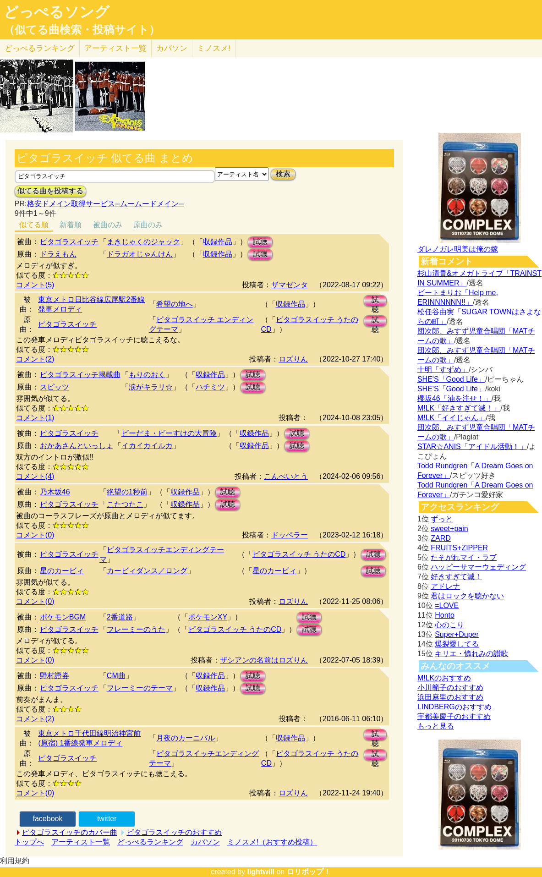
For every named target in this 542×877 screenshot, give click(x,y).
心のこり (449, 625)
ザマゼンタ (289, 285)
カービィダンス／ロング (147, 571)
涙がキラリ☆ (151, 387)
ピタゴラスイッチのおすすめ (174, 832)
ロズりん (293, 359)
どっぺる (40, 48)
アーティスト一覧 (80, 842)
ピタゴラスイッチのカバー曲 (69, 832)
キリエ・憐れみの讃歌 (471, 654)
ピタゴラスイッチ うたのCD (299, 554)
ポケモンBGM (63, 617)
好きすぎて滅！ (456, 577)
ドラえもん (58, 254)
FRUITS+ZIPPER (459, 548)
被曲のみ (107, 225)
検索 (283, 174)
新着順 (71, 225)
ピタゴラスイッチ (69, 242)
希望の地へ (174, 304)
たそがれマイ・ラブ (464, 557)
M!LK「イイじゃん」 (451, 418)
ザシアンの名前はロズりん (264, 660)
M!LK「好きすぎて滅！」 (458, 408)
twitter (107, 818)
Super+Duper (457, 634)
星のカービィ (62, 571)
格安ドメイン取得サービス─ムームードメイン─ (105, 204)
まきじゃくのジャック (143, 242)
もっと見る (435, 726)
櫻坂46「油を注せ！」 (454, 398)
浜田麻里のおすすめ (450, 697)
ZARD (441, 538)
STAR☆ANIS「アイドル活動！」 (472, 446)
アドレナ (445, 586)
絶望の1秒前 (127, 492)
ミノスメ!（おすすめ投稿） (272, 842)
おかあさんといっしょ (76, 445)
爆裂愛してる (457, 644)
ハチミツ (210, 387)
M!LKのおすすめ (444, 678)
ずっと (442, 519)
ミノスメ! (213, 48)
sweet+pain (449, 528)
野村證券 (54, 676)
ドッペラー (289, 535)
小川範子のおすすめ (450, 687)
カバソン (171, 48)
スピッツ (54, 387)
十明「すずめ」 (443, 369)
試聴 (260, 242)
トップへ (29, 842)
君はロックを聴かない (467, 596)
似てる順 (34, 225)
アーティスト (115, 48)
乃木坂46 (55, 492)
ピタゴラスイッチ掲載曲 (80, 374)
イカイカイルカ (147, 445)
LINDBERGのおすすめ (454, 707)
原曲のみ (148, 225)
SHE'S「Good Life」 (451, 379)
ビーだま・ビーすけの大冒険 (169, 433)
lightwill (260, 872)
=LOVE (447, 605)
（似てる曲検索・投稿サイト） (82, 30)
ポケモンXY (207, 617)
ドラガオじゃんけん (140, 254)
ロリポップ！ (309, 872)
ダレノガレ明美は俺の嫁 (457, 249)
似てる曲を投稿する (50, 191)
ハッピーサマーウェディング (478, 567)
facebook (48, 818)
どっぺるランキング (150, 842)
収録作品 (217, 242)
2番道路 (120, 617)
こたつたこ (125, 504)
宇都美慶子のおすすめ (454, 716)
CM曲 (116, 676)
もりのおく (147, 374)
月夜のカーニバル (185, 738)
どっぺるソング (56, 12)
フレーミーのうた (136, 629)
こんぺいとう (286, 476)
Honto (444, 615)
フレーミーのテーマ (140, 688)
